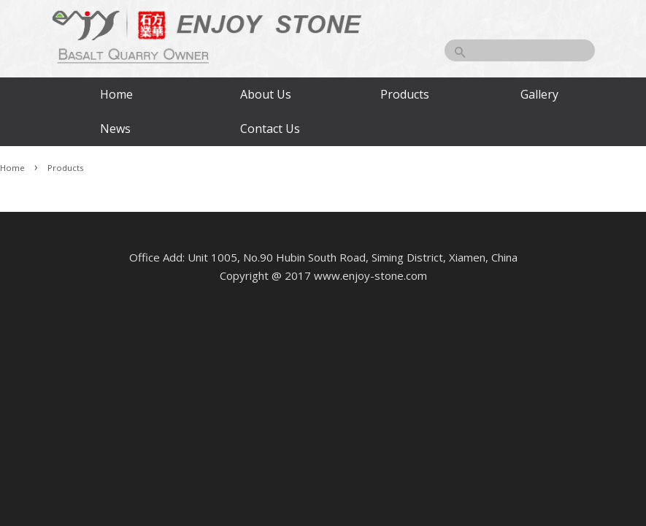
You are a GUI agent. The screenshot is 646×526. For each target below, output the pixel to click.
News (115, 129)
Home (116, 94)
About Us (265, 94)
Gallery (539, 94)
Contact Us (269, 129)
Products (404, 94)
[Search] (520, 50)
